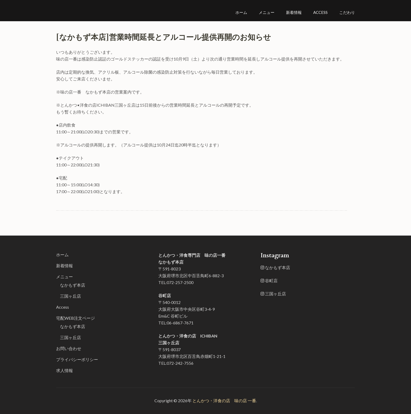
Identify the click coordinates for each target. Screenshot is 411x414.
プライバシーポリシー (77, 359)
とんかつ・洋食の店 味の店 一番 (224, 400)
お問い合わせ (68, 348)
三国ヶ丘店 (70, 295)
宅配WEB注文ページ (75, 317)
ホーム (241, 12)
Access (320, 12)
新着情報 (294, 12)
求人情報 (64, 370)
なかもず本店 (72, 284)
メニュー (266, 12)
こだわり (347, 12)
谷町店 (269, 280)
